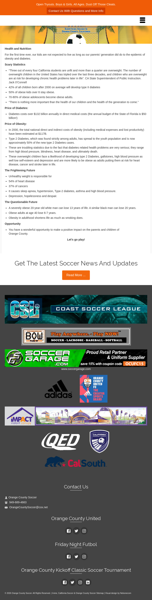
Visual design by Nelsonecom (118, 593)
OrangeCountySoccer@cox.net (26, 507)
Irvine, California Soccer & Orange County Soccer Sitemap (78, 593)
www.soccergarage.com (76, 369)
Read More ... (76, 275)
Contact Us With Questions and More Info (76, 10)
